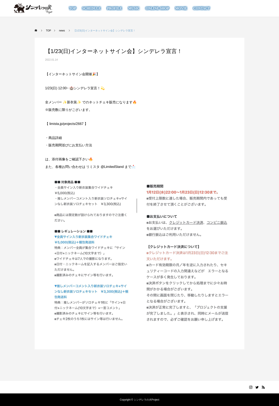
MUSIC (133, 8)
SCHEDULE (91, 8)
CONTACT (201, 8)
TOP (72, 8)
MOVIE (181, 8)
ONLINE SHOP (157, 8)
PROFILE (114, 8)
